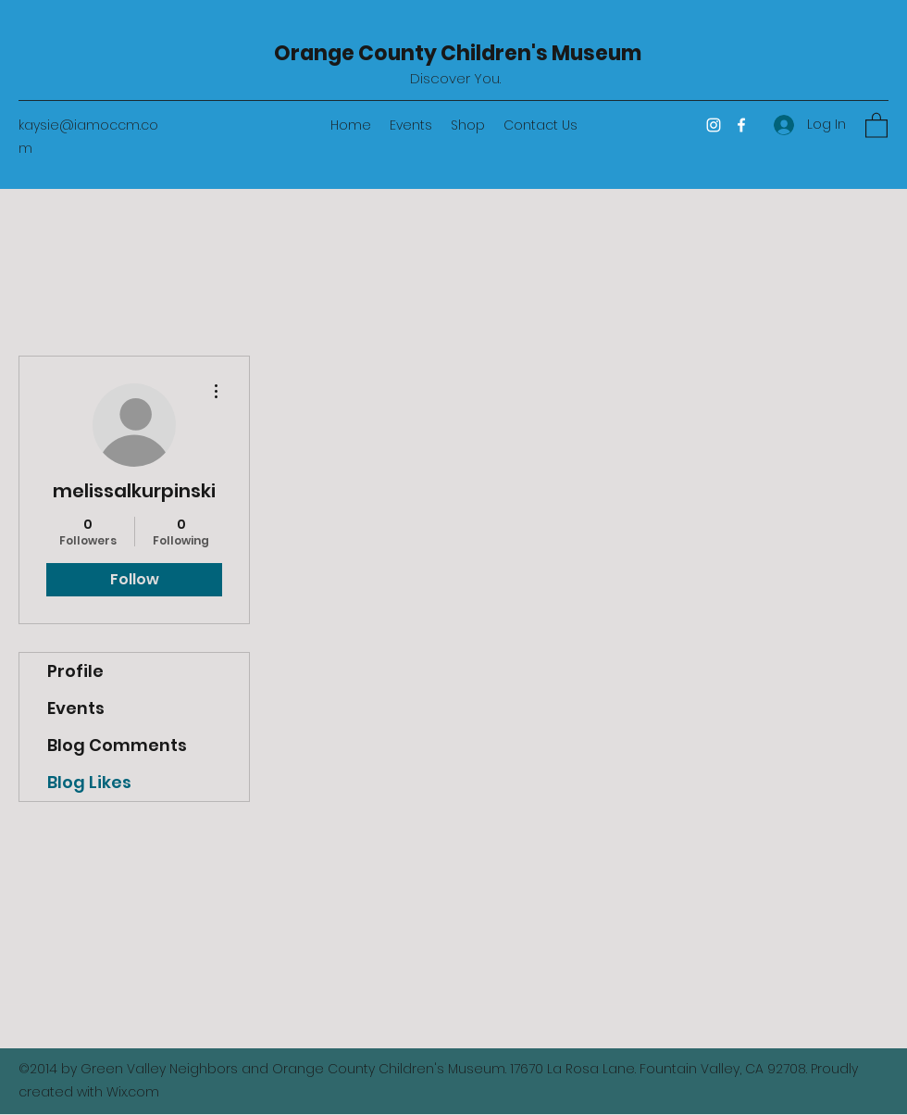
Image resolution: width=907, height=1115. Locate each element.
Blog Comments (117, 745)
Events (76, 708)
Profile (75, 671)
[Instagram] (713, 125)
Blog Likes (89, 782)
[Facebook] (741, 125)
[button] (876, 124)
